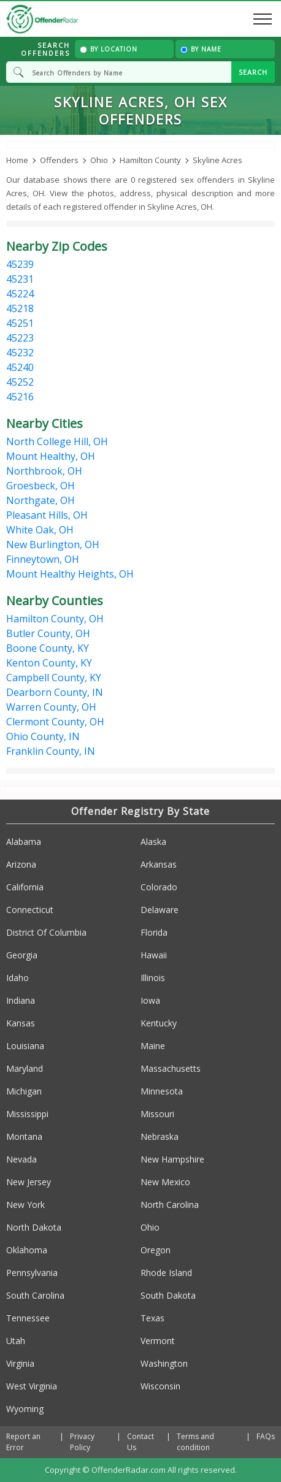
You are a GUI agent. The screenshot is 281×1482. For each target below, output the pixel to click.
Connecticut (29, 909)
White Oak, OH (40, 530)
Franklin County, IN (50, 751)
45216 (20, 396)
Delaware (159, 909)
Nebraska (159, 1136)
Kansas (20, 1023)
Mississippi (27, 1114)
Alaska (153, 841)
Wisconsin (160, 1386)
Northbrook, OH (44, 471)
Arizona (21, 864)
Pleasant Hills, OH (47, 515)
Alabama (23, 841)
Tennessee (28, 1318)
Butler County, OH (48, 633)
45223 (20, 338)
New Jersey (28, 1182)
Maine (152, 1046)
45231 (20, 279)
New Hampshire (172, 1159)
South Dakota (168, 1295)
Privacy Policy (82, 1442)
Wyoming (25, 1409)
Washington (164, 1363)
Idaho (17, 978)
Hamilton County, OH (55, 618)
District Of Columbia (46, 932)
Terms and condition (195, 1442)
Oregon (155, 1250)
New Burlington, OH (52, 544)
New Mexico (165, 1182)
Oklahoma (26, 1250)
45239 (20, 264)
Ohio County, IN (43, 736)
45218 (20, 308)
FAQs (265, 1436)
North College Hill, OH (57, 441)
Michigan (24, 1091)
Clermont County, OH (55, 721)
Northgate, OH (40, 500)
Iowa (150, 1000)
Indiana (20, 1000)
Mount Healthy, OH (50, 456)
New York (25, 1204)
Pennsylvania (32, 1272)
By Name (200, 49)
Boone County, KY (47, 648)
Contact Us (140, 1442)
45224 (20, 293)
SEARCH (253, 72)
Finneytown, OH (42, 559)
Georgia (21, 955)
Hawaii (153, 955)
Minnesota (161, 1091)
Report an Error (23, 1442)
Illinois (152, 978)
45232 (20, 352)
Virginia (20, 1363)
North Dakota (33, 1227)
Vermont (157, 1340)
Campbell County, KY (53, 677)
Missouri (157, 1114)
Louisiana (25, 1046)
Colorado (158, 887)
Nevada (21, 1159)
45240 (20, 367)
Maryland (24, 1068)
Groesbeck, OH (40, 485)
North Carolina (169, 1204)
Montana (24, 1136)
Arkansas (158, 864)
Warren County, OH (51, 707)
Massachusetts (170, 1068)
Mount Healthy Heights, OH (70, 574)
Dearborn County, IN (54, 692)
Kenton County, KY (49, 663)
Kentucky (158, 1023)
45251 (20, 323)
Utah (15, 1340)
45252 (20, 382)
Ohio (150, 1227)
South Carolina (35, 1295)
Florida (153, 932)
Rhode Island (166, 1272)
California (25, 887)
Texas (152, 1318)
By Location (108, 49)
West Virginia (31, 1386)
